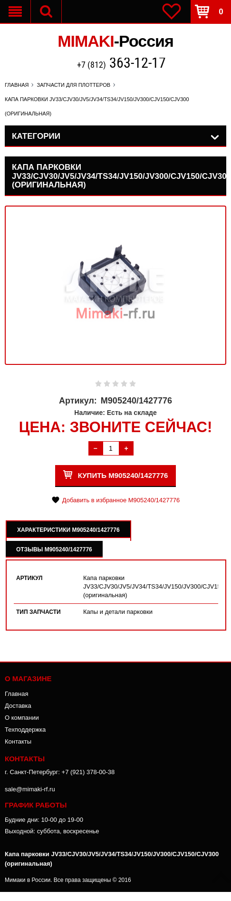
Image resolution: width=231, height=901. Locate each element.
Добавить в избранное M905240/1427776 (121, 500)
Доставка (18, 705)
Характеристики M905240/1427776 (68, 530)
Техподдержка (25, 729)
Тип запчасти (38, 612)
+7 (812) (121, 64)
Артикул (29, 578)
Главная (16, 693)
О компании (22, 717)
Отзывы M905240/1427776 (54, 549)
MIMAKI (115, 41)
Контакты (18, 741)
